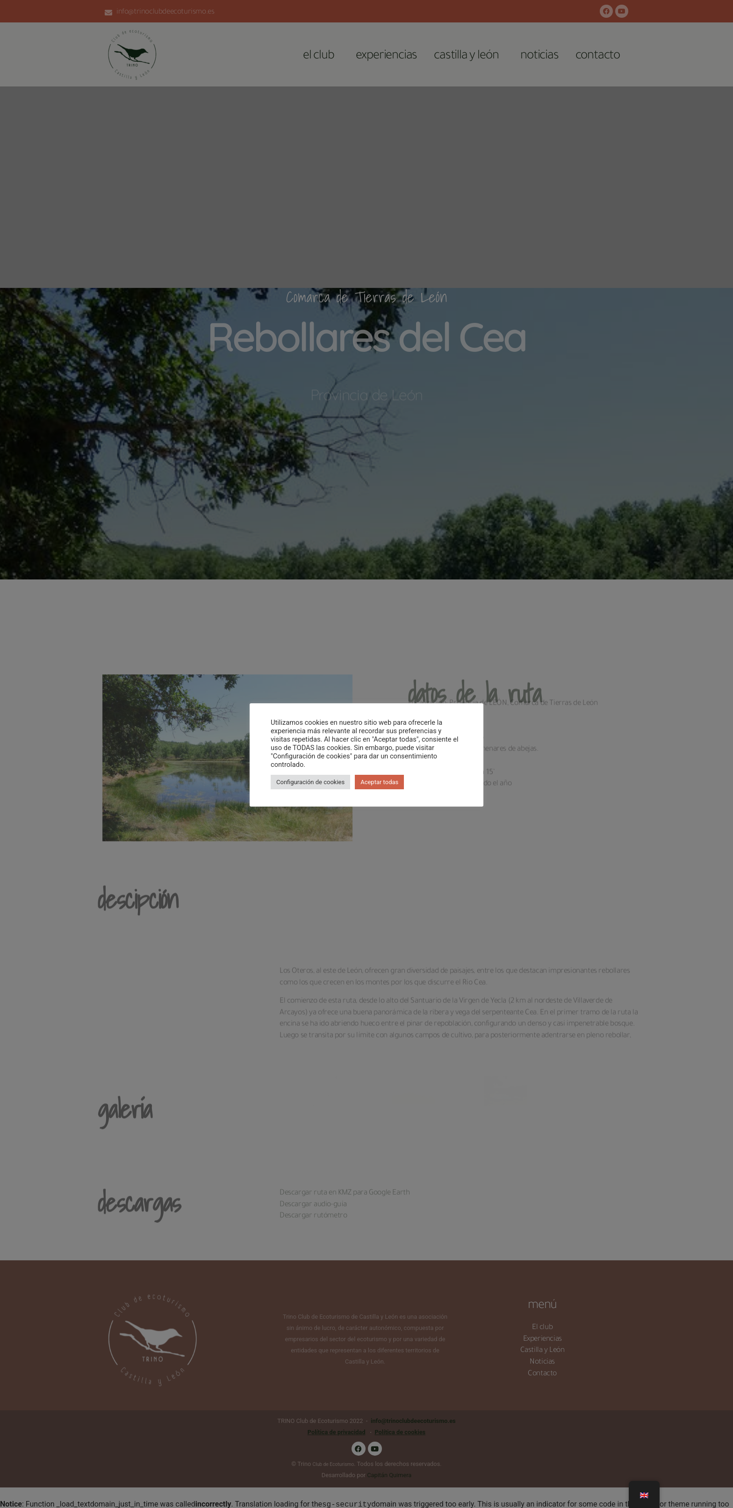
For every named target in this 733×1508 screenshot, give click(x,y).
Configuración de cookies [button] (310, 782)
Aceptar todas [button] (379, 782)
